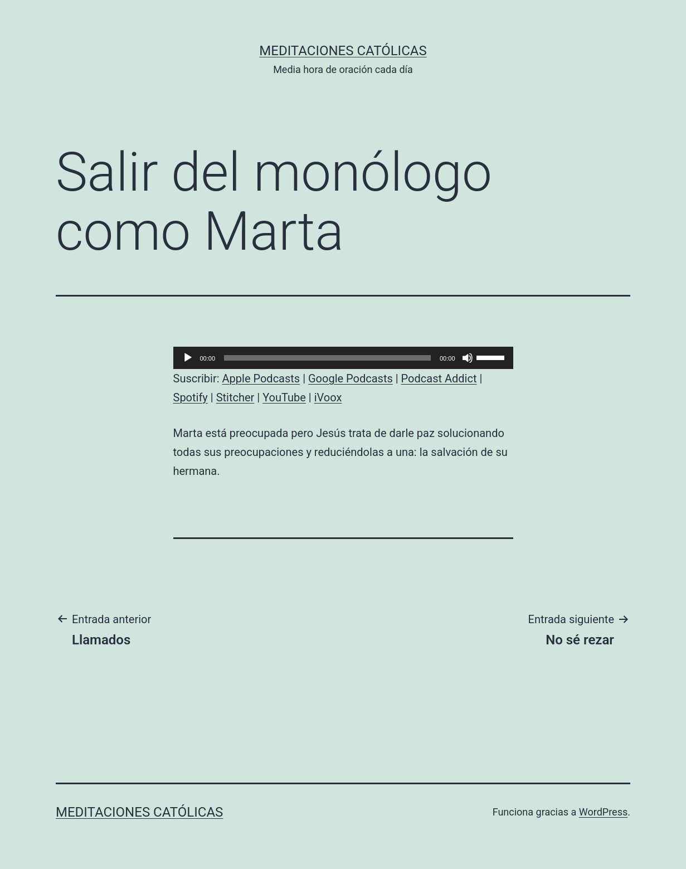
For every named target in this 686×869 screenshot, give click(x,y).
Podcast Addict (439, 378)
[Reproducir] (187, 357)
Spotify (190, 397)
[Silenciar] (467, 357)
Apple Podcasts (261, 378)
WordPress (603, 812)
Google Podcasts (350, 378)
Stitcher (235, 397)
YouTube (284, 397)
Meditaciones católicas (342, 51)
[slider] (327, 358)
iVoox (328, 397)
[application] (343, 358)
